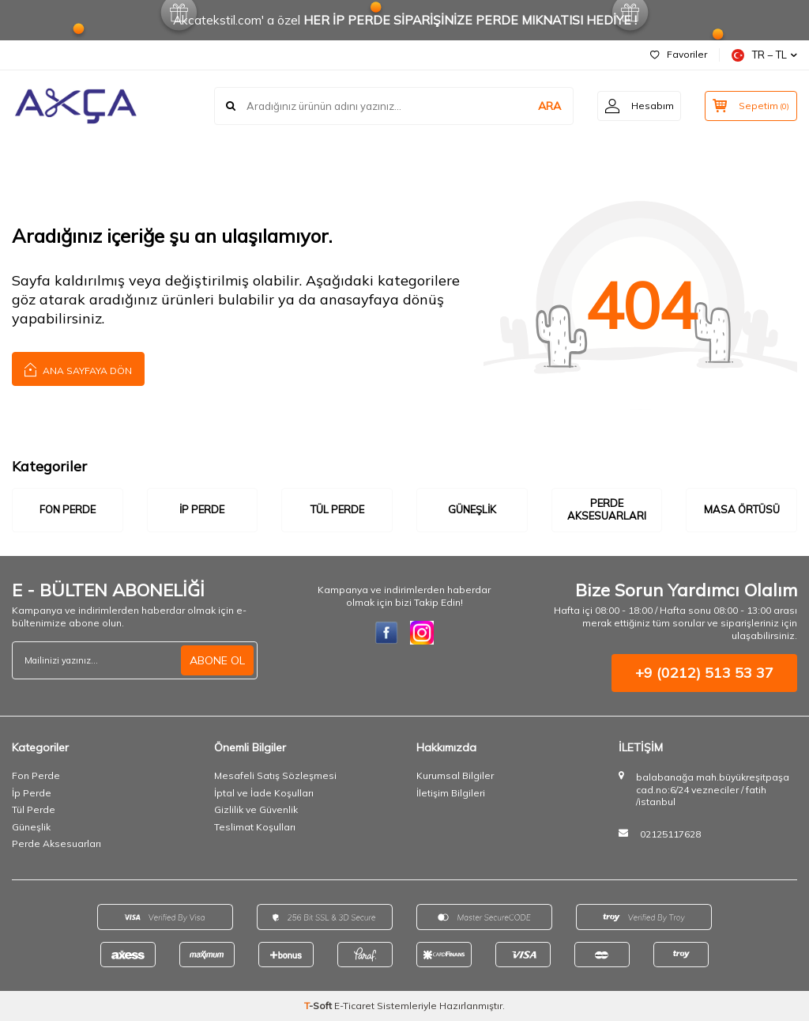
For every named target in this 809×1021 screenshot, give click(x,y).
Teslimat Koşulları (254, 827)
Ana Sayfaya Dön (78, 369)
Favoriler (678, 54)
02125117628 (670, 834)
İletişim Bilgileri (450, 793)
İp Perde (201, 509)
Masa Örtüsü (742, 509)
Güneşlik (472, 509)
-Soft (319, 1006)
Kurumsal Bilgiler (455, 775)
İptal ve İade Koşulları (264, 793)
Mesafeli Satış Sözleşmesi (275, 775)
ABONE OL (217, 660)
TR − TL (764, 55)
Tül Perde (337, 509)
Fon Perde (68, 509)
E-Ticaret (354, 1006)
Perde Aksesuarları (606, 509)
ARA (545, 106)
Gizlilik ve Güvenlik (256, 809)
